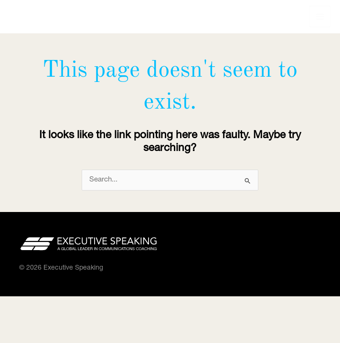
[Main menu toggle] (320, 16)
